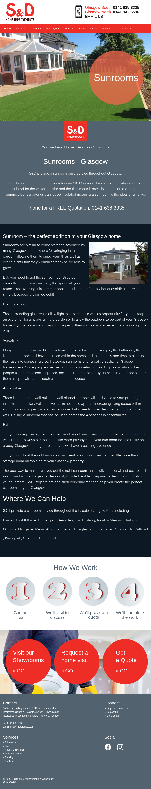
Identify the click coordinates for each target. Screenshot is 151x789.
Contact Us (125, 28)
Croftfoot (30, 538)
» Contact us (111, 712)
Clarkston (131, 520)
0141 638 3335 (126, 7)
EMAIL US (94, 17)
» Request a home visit (117, 708)
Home (7, 28)
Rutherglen (46, 520)
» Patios (7, 746)
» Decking (8, 757)
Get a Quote (53, 28)
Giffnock (9, 529)
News (82, 28)
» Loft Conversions (13, 753)
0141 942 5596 (126, 12)
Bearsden (65, 520)
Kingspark (13, 538)
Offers (93, 28)
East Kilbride (26, 520)
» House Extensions (13, 750)
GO (19, 670)
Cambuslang (85, 520)
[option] (75, 77)
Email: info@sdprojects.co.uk (18, 726)
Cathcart (141, 529)
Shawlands (124, 529)
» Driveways (9, 742)
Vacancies (108, 28)
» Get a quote (112, 715)
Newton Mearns (109, 520)
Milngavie (25, 529)
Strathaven (104, 529)
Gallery (69, 28)
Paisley (8, 520)
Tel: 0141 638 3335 (13, 723)
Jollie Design (9, 781)
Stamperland (64, 529)
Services (21, 28)
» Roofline (8, 761)
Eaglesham (85, 529)
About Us (36, 28)
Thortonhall (47, 538)
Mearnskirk (43, 529)
